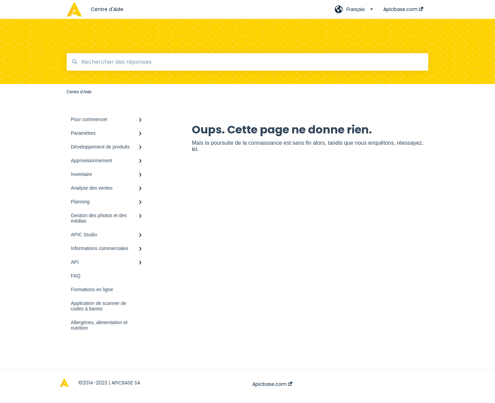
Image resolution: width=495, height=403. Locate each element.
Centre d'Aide (107, 9)
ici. (195, 149)
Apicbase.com (272, 384)
